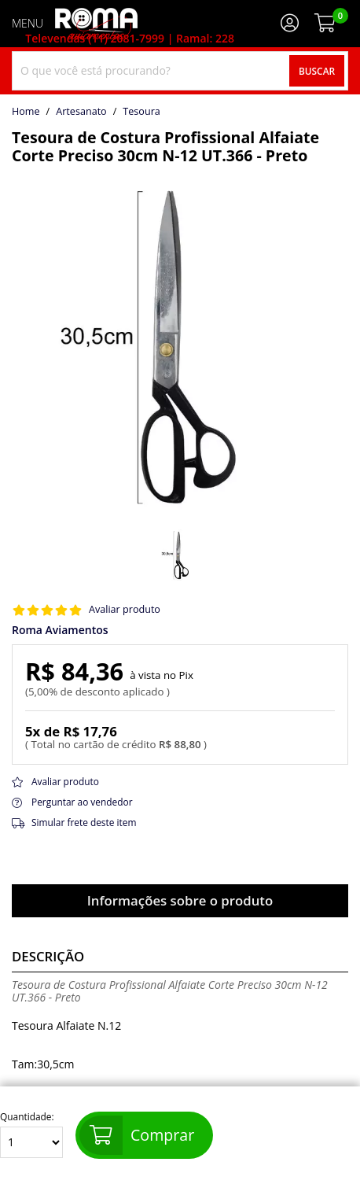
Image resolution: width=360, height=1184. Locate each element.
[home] (96, 23)
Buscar (317, 71)
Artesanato (81, 111)
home (26, 111)
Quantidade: (31, 1135)
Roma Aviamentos (60, 630)
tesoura (141, 111)
